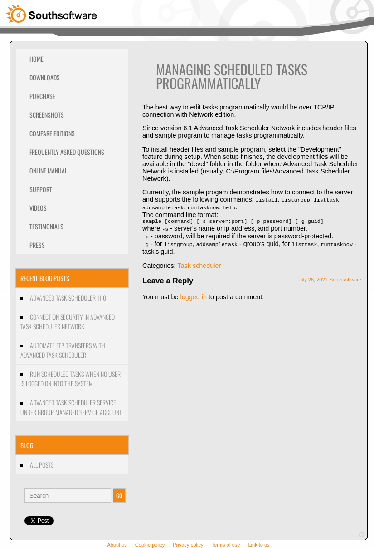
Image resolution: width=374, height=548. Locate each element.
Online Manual (48, 170)
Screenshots (46, 114)
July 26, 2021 (312, 278)
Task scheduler (199, 264)
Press (37, 245)
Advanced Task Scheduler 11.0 (68, 297)
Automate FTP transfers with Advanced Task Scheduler (62, 350)
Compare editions (52, 133)
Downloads (44, 77)
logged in (193, 295)
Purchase (42, 96)
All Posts (41, 464)
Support (40, 189)
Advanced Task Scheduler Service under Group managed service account (71, 407)
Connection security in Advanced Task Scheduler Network (67, 321)
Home (36, 59)
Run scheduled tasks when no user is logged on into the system (70, 378)
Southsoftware (345, 278)
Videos (38, 207)
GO (119, 495)
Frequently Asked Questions (66, 152)
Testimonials (46, 226)
